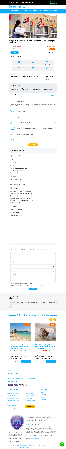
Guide (13, 163)
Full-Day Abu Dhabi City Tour (24, 122)
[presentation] (12, 26)
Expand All (53, 95)
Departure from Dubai (22, 140)
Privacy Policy (39, 445)
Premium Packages (30, 393)
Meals (13, 176)
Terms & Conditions (47, 445)
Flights (14, 206)
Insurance (15, 212)
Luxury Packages (12, 408)
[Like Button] (10, 307)
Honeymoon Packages (13, 398)
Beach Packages (12, 405)
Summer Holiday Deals (13, 400)
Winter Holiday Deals (13, 403)
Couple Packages (29, 398)
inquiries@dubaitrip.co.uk (26, 2)
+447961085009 (11, 376)
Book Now (14, 52)
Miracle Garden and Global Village (25, 134)
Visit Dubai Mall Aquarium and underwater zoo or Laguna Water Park (34, 128)
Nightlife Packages (30, 395)
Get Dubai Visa (29, 406)
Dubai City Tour (21, 111)
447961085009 (14, 2)
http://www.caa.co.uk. (34, 438)
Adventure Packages (13, 393)
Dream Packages (29, 403)
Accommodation (17, 156)
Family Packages (12, 395)
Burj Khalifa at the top (22, 117)
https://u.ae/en (29, 424)
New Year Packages (30, 400)
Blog (43, 397)
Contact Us (44, 402)
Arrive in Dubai (20, 101)
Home (43, 392)
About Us (44, 394)
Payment (44, 399)
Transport (15, 188)
